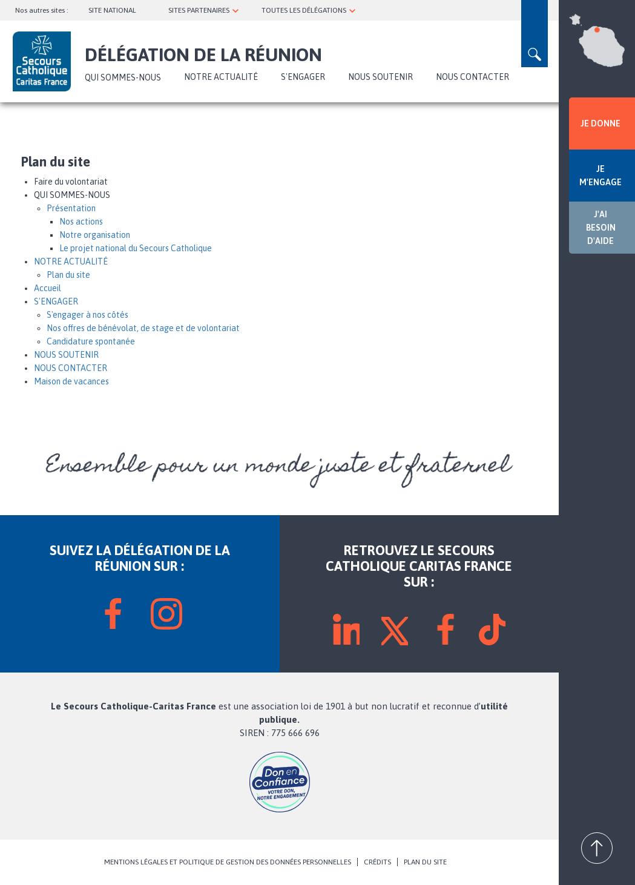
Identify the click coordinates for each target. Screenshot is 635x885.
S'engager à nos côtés (87, 315)
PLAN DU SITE (425, 862)
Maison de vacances (71, 381)
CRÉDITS (377, 862)
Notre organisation (94, 235)
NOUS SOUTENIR (380, 77)
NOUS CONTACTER (472, 77)
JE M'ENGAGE (600, 175)
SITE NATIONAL (112, 10)
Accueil (47, 288)
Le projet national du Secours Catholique (135, 248)
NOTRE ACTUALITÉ (221, 77)
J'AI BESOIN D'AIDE (601, 227)
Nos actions (81, 221)
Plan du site (68, 275)
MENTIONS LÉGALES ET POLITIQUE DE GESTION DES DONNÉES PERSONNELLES (227, 862)
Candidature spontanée (91, 341)
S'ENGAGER (303, 77)
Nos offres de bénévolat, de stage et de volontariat (143, 328)
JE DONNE (600, 123)
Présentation (71, 208)
